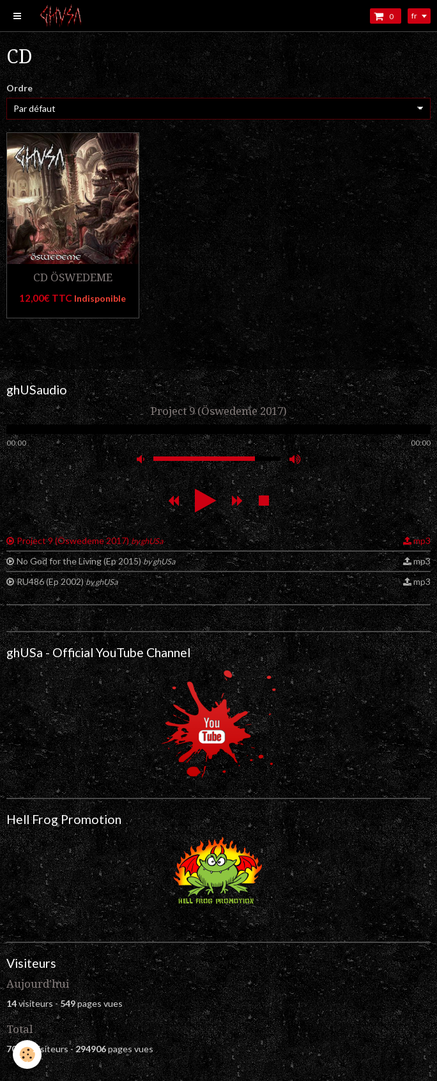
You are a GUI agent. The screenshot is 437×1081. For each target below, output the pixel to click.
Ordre (19, 87)
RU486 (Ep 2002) (67, 581)
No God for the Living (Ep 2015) (96, 561)
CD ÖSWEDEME (72, 277)
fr (414, 15)
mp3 (422, 540)
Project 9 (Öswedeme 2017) (90, 540)
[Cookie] (27, 1054)
